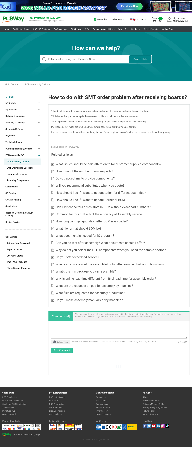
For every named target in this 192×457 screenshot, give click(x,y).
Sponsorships (102, 404)
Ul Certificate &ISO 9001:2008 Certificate (111, 427)
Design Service (12, 222)
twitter (149, 426)
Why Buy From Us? (151, 400)
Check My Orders (15, 255)
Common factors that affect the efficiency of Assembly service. (99, 214)
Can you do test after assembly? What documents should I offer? (100, 243)
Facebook (145, 426)
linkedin (158, 426)
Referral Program (103, 414)
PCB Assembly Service (12, 400)
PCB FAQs (53, 400)
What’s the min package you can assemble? (86, 271)
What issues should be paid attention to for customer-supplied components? (108, 164)
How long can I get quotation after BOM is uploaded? (92, 221)
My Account (11, 109)
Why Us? (123, 29)
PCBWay (13, 19)
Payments (10, 135)
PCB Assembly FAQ (14, 155)
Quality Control (9, 414)
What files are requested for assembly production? (90, 293)
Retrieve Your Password (18, 243)
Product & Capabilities (104, 29)
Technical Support (14, 142)
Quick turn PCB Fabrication (14, 404)
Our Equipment (56, 407)
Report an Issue (14, 249)
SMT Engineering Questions (20, 168)
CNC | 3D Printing (41, 29)
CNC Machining (13, 199)
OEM (87, 29)
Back (11, 97)
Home (6, 29)
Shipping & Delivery (15, 122)
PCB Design (76, 29)
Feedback (135, 29)
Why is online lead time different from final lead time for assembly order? (106, 278)
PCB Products (55, 414)
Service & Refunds (14, 129)
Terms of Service (150, 414)
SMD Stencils (8, 407)
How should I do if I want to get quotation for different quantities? (101, 193)
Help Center (118, 19)
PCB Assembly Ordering (38, 84)
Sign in (176, 18)
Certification (11, 186)
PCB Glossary (102, 411)
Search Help (140, 59)
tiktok (167, 426)
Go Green (132, 427)
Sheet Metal (11, 206)
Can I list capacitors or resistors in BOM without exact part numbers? (103, 207)
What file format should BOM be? (78, 228)
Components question (17, 174)
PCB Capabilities (9, 397)
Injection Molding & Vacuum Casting (19, 214)
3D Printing (11, 193)
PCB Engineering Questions (18, 148)
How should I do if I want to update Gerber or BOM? (91, 200)
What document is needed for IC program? (85, 236)
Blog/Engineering (57, 411)
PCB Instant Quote (21, 29)
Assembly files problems (19, 180)
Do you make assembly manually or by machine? (89, 300)
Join (183, 18)
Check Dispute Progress (18, 268)
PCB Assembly (60, 29)
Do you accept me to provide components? (85, 178)
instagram (163, 426)
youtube (154, 426)
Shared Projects (151, 29)
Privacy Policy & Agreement (155, 407)
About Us (147, 397)
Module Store (167, 29)
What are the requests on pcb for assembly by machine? (94, 286)
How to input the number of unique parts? (84, 171)
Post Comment (61, 350)
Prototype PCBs (9, 411)
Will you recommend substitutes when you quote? (90, 185)
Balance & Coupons (14, 116)
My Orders (10, 103)
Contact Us (101, 397)
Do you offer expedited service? (77, 257)
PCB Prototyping (56, 404)
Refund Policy (149, 411)
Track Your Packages (17, 262)
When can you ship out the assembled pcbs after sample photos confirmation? (110, 264)
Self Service (11, 237)
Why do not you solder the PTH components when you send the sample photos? (111, 250)
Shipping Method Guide (153, 404)
